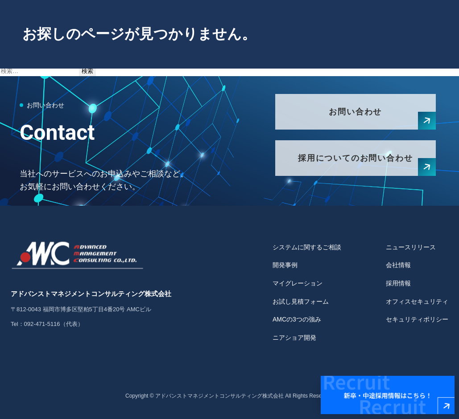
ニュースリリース (411, 247)
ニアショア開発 (294, 337)
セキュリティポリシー (417, 319)
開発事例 (285, 264)
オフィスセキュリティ (417, 301)
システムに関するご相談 (307, 247)
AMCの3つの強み (297, 319)
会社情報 (398, 264)
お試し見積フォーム (301, 301)
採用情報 (398, 283)
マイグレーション (298, 283)
